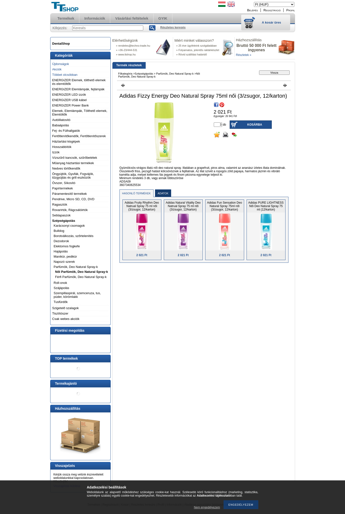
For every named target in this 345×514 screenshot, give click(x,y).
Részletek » (243, 55)
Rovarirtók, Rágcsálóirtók (70, 210)
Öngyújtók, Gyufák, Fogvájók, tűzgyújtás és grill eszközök (73, 175)
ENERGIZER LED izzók (69, 94)
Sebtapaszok (61, 215)
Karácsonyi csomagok (69, 225)
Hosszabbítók (61, 147)
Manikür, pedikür (65, 256)
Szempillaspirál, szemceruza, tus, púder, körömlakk (77, 295)
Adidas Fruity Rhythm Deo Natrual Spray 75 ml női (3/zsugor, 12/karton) (142, 206)
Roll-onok (60, 283)
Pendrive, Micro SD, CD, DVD (73, 199)
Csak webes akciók (65, 319)
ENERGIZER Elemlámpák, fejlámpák (78, 89)
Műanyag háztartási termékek (73, 163)
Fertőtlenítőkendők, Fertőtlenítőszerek (79, 136)
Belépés (252, 10)
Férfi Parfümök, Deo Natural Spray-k (81, 277)
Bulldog (59, 231)
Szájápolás (61, 288)
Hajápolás (61, 251)
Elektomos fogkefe (67, 246)
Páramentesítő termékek (69, 194)
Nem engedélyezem (207, 507)
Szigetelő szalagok (65, 308)
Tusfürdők (61, 302)
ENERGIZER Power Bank (70, 105)
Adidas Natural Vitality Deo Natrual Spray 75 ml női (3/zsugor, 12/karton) (183, 206)
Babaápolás (60, 125)
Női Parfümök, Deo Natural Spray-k (81, 272)
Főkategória (125, 73)
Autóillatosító (61, 120)
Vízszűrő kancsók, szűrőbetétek (74, 157)
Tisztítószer (60, 313)
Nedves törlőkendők (66, 168)
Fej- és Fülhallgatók (66, 130)
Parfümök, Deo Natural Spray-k (76, 267)
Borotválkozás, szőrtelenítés (74, 236)
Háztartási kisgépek (66, 141)
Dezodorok (61, 241)
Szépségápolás (63, 221)
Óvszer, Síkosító (63, 183)
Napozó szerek (64, 262)
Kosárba (254, 124)
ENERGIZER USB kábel (69, 100)
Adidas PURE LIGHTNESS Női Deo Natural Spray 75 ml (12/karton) (266, 206)
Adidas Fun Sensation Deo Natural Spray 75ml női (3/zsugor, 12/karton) (224, 206)
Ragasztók (59, 204)
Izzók (55, 152)
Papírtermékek (62, 188)
